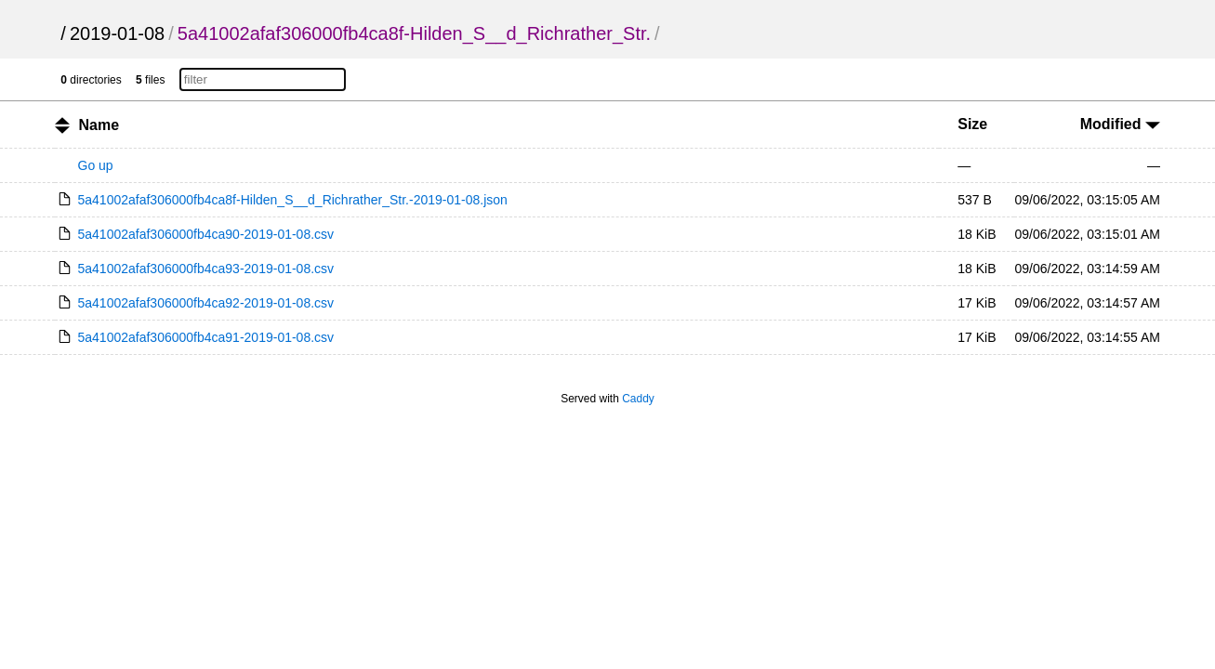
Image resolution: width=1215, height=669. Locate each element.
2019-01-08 (117, 33)
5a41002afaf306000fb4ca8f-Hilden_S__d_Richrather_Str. (414, 33)
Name (98, 125)
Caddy (638, 398)
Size (972, 124)
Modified (1120, 124)
